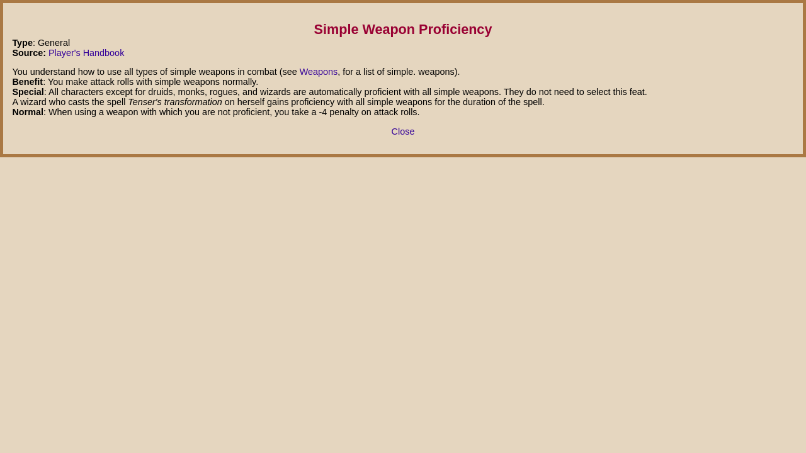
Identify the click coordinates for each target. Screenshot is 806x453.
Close (403, 131)
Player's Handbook (86, 53)
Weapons (319, 72)
